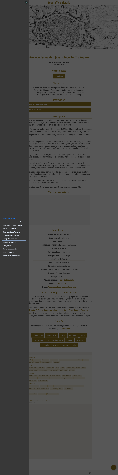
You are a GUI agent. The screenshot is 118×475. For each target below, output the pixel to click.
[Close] (26, 2)
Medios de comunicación (11, 256)
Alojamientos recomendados (12, 222)
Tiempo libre (6, 245)
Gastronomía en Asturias (11, 232)
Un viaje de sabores (9, 242)
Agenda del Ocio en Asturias (12, 225)
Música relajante (8, 252)
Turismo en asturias (9, 229)
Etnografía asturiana (9, 239)
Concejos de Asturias (9, 249)
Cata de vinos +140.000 (10, 235)
